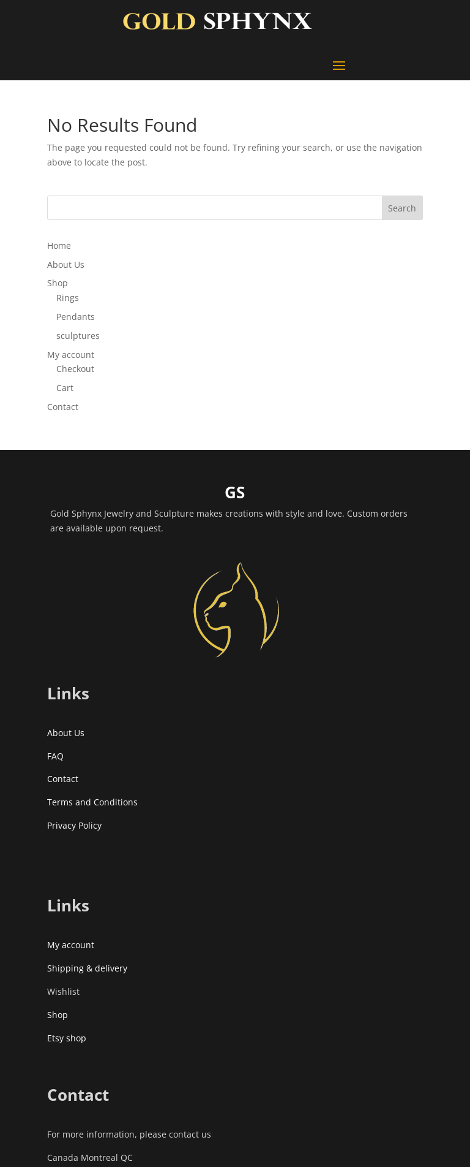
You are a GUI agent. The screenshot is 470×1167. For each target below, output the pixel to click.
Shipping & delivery (87, 968)
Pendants (75, 316)
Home (59, 245)
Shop (57, 283)
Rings (67, 297)
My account (70, 354)
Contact (62, 406)
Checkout (75, 368)
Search (402, 208)
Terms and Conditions (92, 802)
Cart (64, 387)
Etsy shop (66, 1038)
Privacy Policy (74, 825)
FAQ (55, 756)
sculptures (78, 335)
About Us (65, 264)
